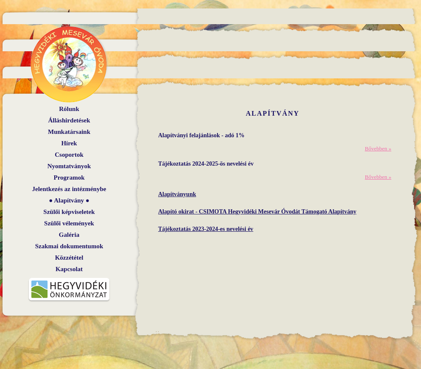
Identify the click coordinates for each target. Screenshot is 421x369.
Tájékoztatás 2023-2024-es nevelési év (205, 229)
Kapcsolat (69, 269)
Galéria (69, 234)
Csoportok (69, 154)
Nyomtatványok (69, 166)
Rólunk (69, 108)
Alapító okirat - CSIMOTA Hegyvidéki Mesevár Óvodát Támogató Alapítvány (257, 211)
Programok (68, 177)
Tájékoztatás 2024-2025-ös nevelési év (206, 164)
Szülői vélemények (69, 223)
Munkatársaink (69, 131)
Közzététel (69, 257)
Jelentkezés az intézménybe (69, 189)
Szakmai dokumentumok (69, 246)
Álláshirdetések (69, 120)
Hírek (69, 143)
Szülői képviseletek (69, 211)
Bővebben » (378, 148)
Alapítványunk (177, 194)
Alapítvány (69, 200)
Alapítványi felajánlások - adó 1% (201, 135)
